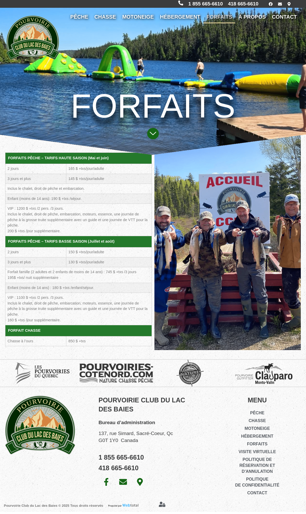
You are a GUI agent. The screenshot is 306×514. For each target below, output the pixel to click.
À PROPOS (252, 19)
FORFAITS (219, 19)
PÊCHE (79, 19)
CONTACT (284, 19)
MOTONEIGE (138, 19)
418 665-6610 (237, 5)
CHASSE (105, 19)
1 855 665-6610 (199, 5)
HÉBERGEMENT (180, 19)
